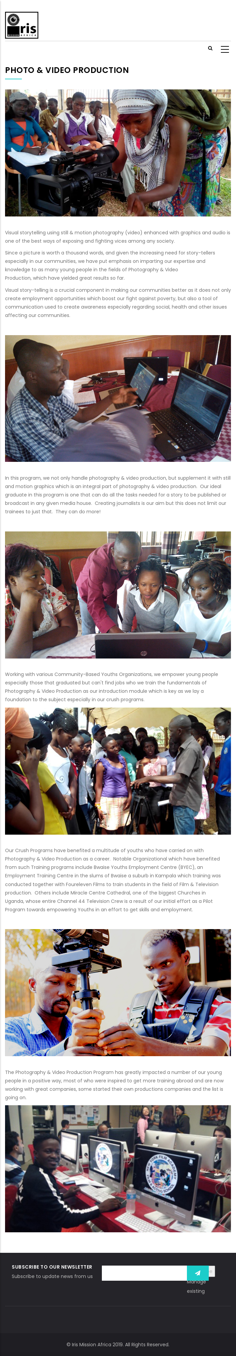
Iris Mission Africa (91, 1344)
